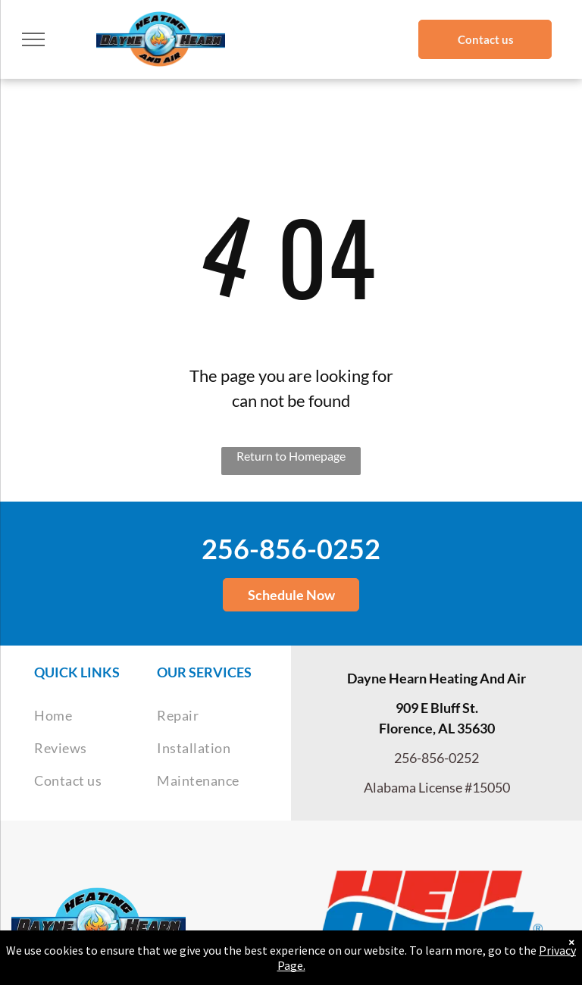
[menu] (33, 39)
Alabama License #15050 (437, 787)
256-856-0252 (291, 548)
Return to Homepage (291, 456)
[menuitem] (95, 715)
